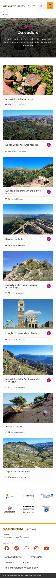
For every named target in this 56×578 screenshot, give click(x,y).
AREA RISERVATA (13, 557)
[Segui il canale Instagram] (36, 548)
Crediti (25, 562)
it (29, 5)
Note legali (36, 557)
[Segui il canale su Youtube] (46, 548)
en (33, 5)
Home (5, 15)
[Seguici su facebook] (6, 548)
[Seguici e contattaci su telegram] (16, 548)
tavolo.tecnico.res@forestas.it (16, 537)
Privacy (9, 562)
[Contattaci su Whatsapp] (26, 548)
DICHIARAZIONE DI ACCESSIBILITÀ (21, 568)
